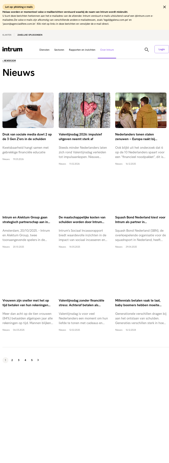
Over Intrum (107, 49)
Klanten (6, 35)
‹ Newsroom (9, 60)
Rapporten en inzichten (82, 49)
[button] (165, 7)
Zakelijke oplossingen (29, 35)
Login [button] (162, 49)
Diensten (44, 49)
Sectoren (59, 49)
